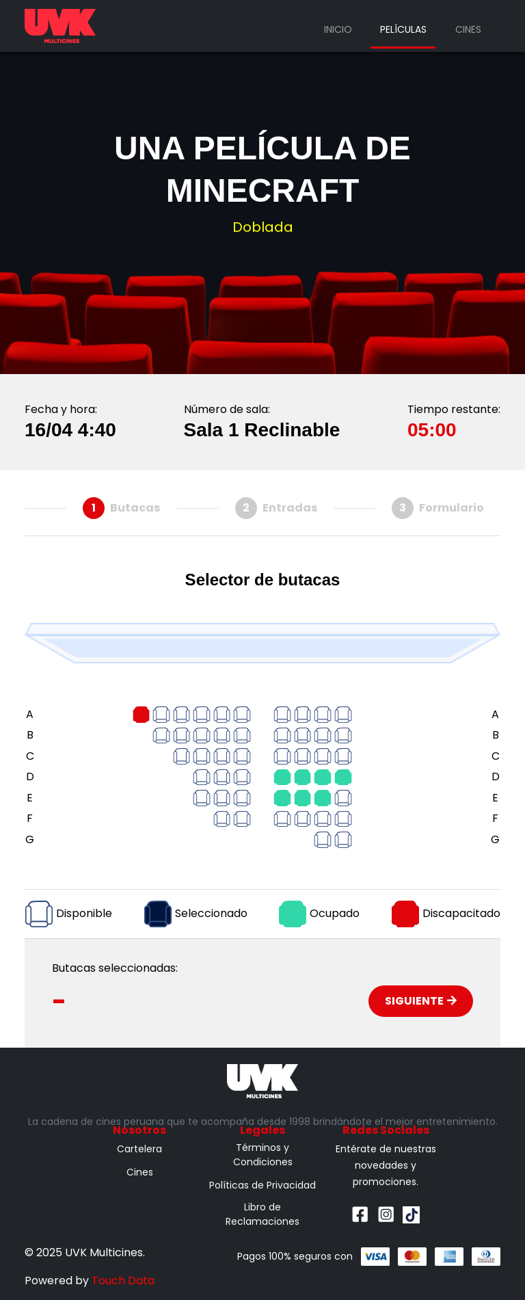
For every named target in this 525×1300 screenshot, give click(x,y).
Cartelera (139, 1149)
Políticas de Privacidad (262, 1185)
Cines (468, 29)
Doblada (262, 227)
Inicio (338, 29)
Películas (403, 29)
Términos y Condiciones (263, 1155)
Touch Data (123, 1280)
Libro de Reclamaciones (262, 1214)
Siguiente (421, 1001)
